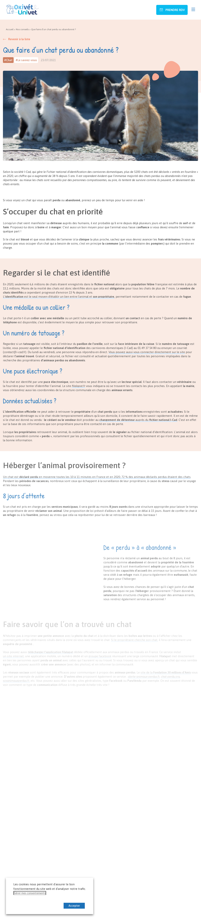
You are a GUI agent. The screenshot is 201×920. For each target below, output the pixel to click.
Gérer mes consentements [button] (30, 893)
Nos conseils (22, 29)
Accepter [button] (74, 905)
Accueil (9, 29)
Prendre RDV (175, 10)
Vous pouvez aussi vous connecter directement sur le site (147, 352)
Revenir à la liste (19, 39)
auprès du (138, 419)
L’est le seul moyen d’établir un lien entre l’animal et (58, 296)
